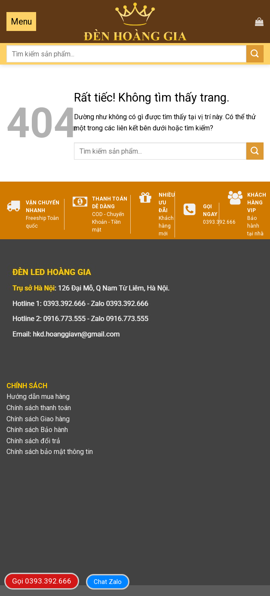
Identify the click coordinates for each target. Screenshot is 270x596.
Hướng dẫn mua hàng (38, 396)
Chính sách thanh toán (38, 408)
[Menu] (21, 21)
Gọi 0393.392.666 (41, 581)
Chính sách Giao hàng (38, 419)
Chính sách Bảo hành (37, 430)
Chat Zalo (108, 582)
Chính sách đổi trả (33, 441)
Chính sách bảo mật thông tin (49, 452)
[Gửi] (255, 53)
